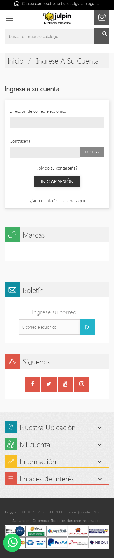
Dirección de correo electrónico (38, 111)
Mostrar (92, 152)
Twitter (48, 385)
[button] (101, 17)
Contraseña (20, 141)
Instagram (81, 385)
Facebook (32, 385)
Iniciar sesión (57, 181)
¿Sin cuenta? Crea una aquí (57, 200)
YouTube (65, 385)
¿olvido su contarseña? (57, 168)
